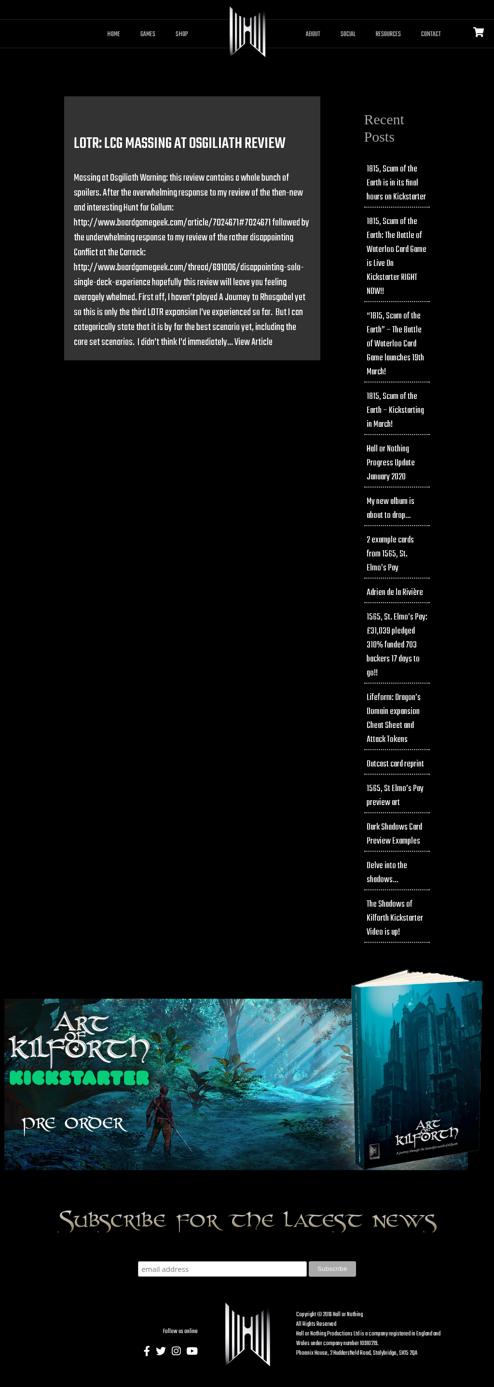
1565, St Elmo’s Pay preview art (395, 796)
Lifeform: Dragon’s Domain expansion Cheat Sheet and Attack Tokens (394, 719)
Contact (431, 34)
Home (113, 34)
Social (348, 34)
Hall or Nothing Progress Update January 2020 (391, 463)
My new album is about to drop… (390, 509)
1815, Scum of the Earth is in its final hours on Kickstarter (396, 183)
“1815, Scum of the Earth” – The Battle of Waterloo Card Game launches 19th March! (395, 344)
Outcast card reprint (395, 764)
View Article (253, 342)
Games (147, 34)
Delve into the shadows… (387, 873)
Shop (182, 34)
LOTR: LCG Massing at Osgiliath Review (180, 144)
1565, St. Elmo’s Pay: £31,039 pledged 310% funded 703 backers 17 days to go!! (397, 645)
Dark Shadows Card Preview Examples (394, 834)
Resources (388, 34)
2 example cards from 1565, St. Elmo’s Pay (390, 554)
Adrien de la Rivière (395, 593)
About (313, 34)
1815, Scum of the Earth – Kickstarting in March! (395, 411)
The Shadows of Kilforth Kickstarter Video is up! (395, 918)
